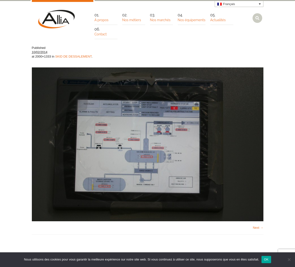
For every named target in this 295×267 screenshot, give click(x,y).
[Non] (289, 259)
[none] (239, 4)
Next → (258, 227)
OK (266, 259)
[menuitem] (239, 4)
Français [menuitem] (229, 4)
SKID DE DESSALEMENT (73, 56)
